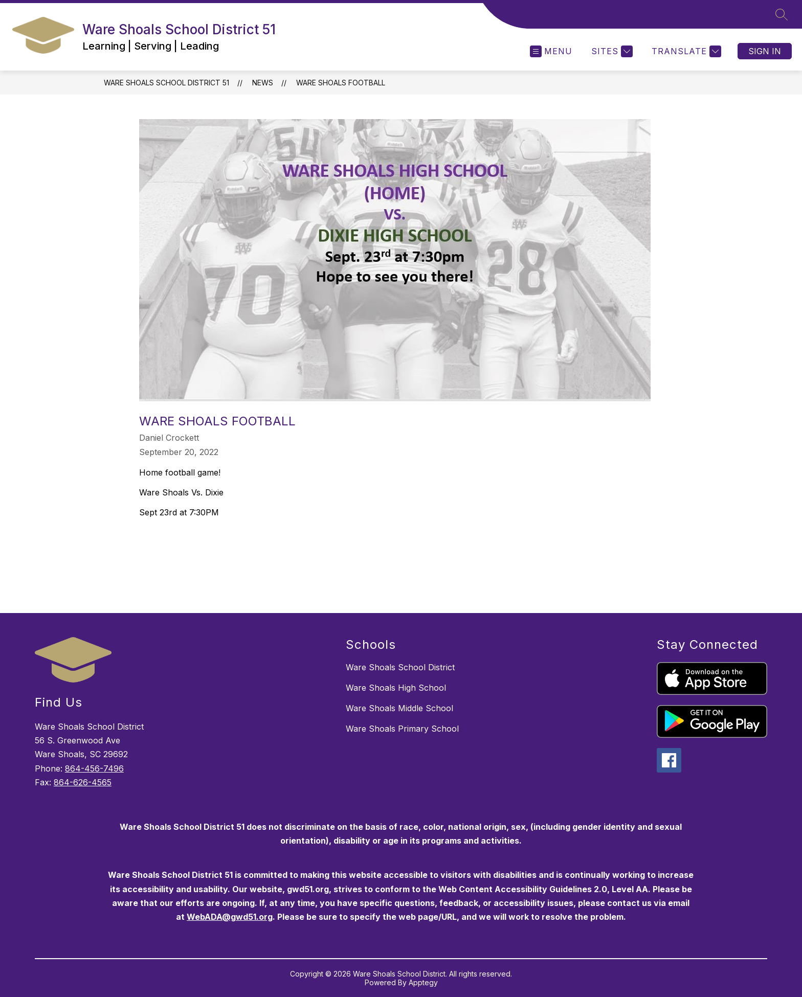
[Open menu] (551, 51)
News (262, 82)
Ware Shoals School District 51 (166, 82)
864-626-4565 (83, 782)
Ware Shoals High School (396, 688)
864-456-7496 (94, 768)
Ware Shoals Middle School (399, 708)
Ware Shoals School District (400, 667)
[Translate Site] (685, 51)
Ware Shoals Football (340, 82)
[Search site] (781, 14)
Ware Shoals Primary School (402, 728)
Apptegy (423, 982)
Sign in (764, 51)
